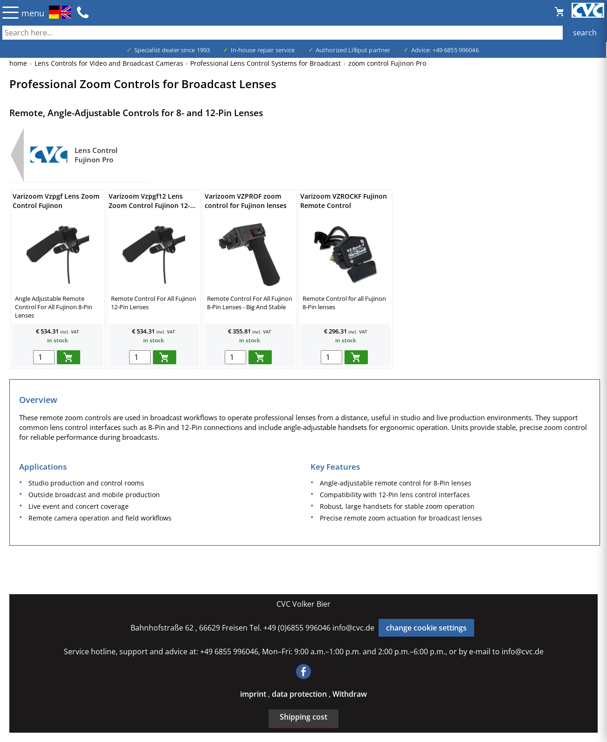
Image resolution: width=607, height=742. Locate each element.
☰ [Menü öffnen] (10, 12)
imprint (254, 694)
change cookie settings (426, 628)
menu (32, 13)
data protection (300, 694)
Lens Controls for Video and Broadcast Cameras (108, 63)
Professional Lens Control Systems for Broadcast (265, 63)
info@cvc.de (353, 628)
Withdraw (349, 694)
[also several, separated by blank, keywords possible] (303, 32)
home (18, 63)
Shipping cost (303, 717)
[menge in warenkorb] (44, 357)
